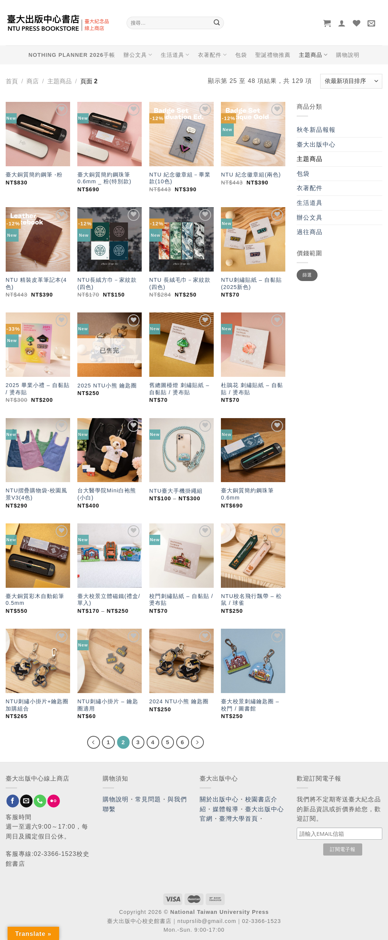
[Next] (197, 742)
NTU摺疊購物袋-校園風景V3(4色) (36, 494)
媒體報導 (225, 809)
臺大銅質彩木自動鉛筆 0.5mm (35, 599)
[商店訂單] (351, 81)
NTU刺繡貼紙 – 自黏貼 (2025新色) (251, 283)
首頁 (12, 81)
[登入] (342, 23)
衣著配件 (212, 54)
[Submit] (216, 23)
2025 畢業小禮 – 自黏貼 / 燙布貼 (38, 388)
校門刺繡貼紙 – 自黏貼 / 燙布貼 (181, 599)
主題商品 (313, 54)
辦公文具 (138, 54)
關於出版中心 (219, 799)
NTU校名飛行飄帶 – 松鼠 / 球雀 (251, 599)
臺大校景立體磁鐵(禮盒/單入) (108, 599)
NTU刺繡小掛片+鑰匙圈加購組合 (37, 705)
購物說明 (348, 55)
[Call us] (40, 801)
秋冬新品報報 (316, 129)
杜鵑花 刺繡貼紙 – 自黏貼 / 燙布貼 (252, 388)
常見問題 (148, 799)
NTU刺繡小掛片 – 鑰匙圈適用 (107, 705)
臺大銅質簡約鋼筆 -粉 (34, 175)
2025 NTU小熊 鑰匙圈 (107, 386)
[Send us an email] (26, 801)
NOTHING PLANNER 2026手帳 (71, 55)
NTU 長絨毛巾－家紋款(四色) (180, 283)
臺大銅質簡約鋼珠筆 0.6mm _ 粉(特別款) (104, 178)
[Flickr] (53, 801)
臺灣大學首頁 (238, 818)
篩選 (307, 275)
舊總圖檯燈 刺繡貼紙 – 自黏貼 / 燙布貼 (179, 388)
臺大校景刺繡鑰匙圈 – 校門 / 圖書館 (250, 705)
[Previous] (93, 742)
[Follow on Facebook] (12, 801)
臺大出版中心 (316, 144)
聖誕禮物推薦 (273, 55)
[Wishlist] (357, 23)
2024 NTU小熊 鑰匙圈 (179, 701)
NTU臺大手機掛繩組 (176, 491)
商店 (33, 81)
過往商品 (309, 232)
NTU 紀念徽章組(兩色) (251, 175)
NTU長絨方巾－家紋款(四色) (107, 283)
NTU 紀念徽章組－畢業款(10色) (180, 178)
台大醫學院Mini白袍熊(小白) (106, 494)
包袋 (241, 55)
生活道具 (175, 54)
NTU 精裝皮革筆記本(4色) (36, 283)
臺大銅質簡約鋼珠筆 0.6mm (247, 494)
